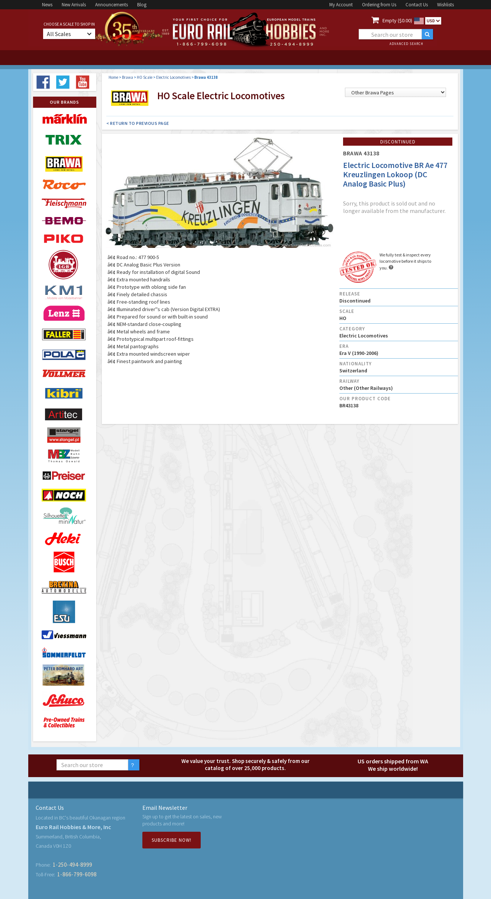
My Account (341, 4)
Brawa (127, 77)
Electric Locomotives (173, 77)
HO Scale (144, 77)
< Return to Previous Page (137, 123)
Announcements (111, 4)
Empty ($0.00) (397, 20)
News (47, 4)
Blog (141, 4)
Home (113, 77)
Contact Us (417, 4)
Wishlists (445, 4)
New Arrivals (74, 4)
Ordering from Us (379, 4)
